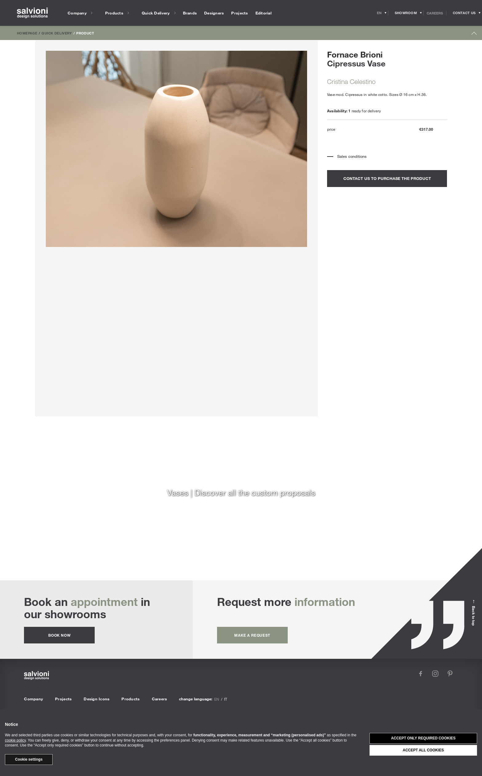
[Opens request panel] (464, 12)
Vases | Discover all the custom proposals (241, 492)
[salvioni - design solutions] (32, 13)
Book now (59, 635)
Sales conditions (352, 156)
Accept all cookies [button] (423, 750)
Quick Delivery (56, 33)
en (216, 699)
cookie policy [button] (15, 740)
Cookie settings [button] (28, 759)
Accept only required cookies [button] (423, 738)
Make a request (252, 635)
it (225, 699)
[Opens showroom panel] (406, 12)
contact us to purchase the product (387, 178)
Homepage (27, 33)
